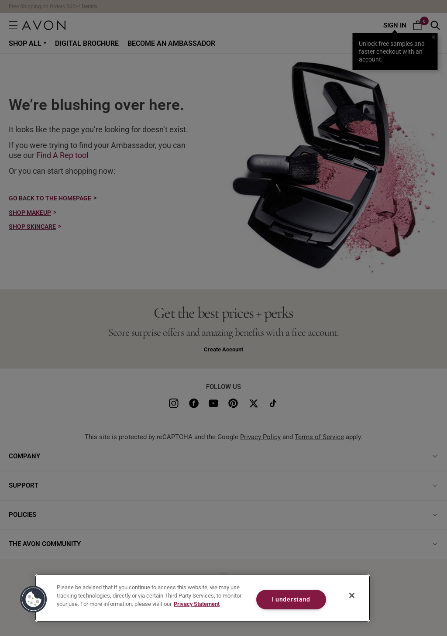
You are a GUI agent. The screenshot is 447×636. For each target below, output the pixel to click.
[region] (202, 598)
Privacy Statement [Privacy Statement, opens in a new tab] (197, 604)
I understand (291, 599)
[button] (34, 599)
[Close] (351, 595)
